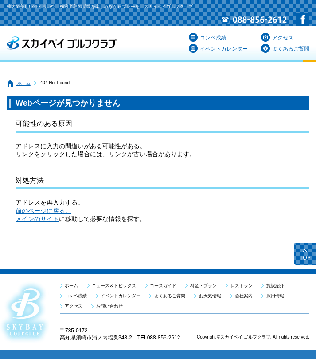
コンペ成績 (207, 38)
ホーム (19, 83)
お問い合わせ (109, 306)
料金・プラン (203, 285)
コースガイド (163, 285)
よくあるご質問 (285, 49)
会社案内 (244, 295)
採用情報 (275, 295)
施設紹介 (275, 285)
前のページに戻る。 (43, 210)
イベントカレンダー (218, 49)
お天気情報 (210, 295)
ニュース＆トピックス (114, 285)
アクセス (277, 38)
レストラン (241, 285)
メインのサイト (37, 218)
